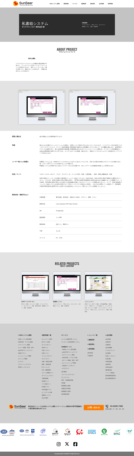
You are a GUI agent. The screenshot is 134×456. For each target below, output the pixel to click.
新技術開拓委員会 (110, 375)
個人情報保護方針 (110, 378)
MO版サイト (45, 381)
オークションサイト (48, 375)
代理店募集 (108, 361)
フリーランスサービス (67, 374)
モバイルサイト (46, 344)
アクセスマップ (110, 350)
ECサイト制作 (25, 304)
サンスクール (65, 377)
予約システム (95, 24)
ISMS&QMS (108, 367)
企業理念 (108, 344)
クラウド (20, 361)
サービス (64, 335)
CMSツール (88, 304)
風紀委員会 (108, 370)
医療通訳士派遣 (66, 391)
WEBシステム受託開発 (25, 339)
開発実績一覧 (46, 335)
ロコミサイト (46, 358)
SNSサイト (92, 306)
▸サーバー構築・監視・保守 (70, 360)
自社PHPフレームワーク (25, 350)
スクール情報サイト (48, 372)
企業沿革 (108, 342)
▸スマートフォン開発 (68, 355)
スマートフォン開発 (24, 344)
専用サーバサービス (24, 367)
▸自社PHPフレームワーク (69, 352)
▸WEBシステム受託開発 (69, 349)
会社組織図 (108, 347)
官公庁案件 (45, 398)
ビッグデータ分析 (47, 392)
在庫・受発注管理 (36, 306)
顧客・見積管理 (94, 26)
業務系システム (85, 26)
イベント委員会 (110, 372)
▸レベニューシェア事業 (69, 363)
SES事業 (64, 371)
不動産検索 (45, 378)
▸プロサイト (65, 368)
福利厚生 (91, 344)
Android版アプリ (46, 389)
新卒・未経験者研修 (67, 380)
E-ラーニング (46, 367)
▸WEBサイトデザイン (68, 365)
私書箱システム (57, 301)
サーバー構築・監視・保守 (26, 347)
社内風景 (108, 353)
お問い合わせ (93, 407)
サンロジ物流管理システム (69, 339)
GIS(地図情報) (103, 304)
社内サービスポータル (27, 301)
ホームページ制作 (34, 304)
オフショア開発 (22, 358)
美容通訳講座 (65, 394)
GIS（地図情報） (47, 370)
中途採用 (90, 355)
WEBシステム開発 (25, 335)
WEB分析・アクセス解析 (25, 342)
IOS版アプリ (45, 386)
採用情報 (91, 349)
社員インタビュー (110, 356)
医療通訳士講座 (66, 385)
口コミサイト (102, 24)
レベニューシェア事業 (24, 356)
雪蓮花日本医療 (66, 388)
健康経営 (91, 340)
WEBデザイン (22, 353)
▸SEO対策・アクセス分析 (69, 357)
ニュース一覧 (92, 335)
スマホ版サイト (100, 306)
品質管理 (108, 364)
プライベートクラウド (24, 364)
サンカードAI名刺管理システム (70, 342)
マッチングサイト (86, 24)
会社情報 (108, 335)
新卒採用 (90, 353)
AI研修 (63, 383)
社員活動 (108, 358)
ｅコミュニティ (89, 301)
